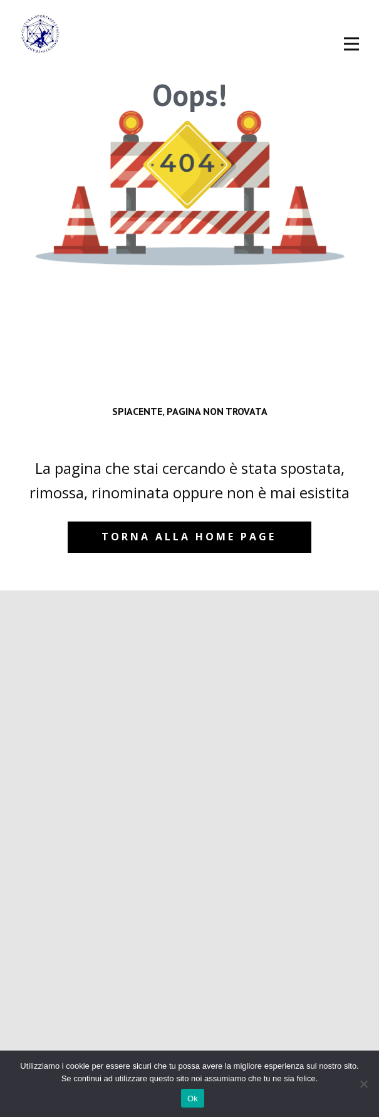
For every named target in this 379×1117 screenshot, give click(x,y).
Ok (192, 1098)
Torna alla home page (188, 536)
